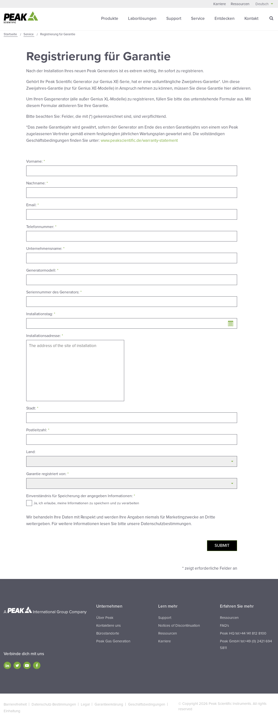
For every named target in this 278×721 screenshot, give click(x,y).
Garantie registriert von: (47, 473)
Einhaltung (12, 710)
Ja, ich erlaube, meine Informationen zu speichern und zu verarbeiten (86, 503)
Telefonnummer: (41, 226)
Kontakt (251, 18)
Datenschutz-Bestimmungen (54, 704)
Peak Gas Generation (113, 640)
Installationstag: (40, 313)
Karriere (219, 4)
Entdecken (225, 18)
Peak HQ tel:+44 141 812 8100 (243, 633)
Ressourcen (240, 4)
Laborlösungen (142, 18)
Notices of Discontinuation (179, 625)
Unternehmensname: (45, 248)
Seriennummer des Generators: (54, 291)
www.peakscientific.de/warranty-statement (139, 140)
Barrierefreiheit (15, 704)
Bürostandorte (107, 633)
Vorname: (35, 160)
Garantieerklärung (109, 704)
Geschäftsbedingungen (146, 704)
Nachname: (37, 182)
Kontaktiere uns (108, 625)
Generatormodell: (42, 269)
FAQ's (224, 625)
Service (198, 18)
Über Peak (104, 617)
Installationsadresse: (44, 335)
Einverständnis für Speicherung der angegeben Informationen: (80, 495)
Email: (32, 204)
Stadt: (32, 407)
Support (173, 18)
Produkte (109, 18)
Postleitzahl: (37, 429)
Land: (31, 451)
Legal (85, 704)
